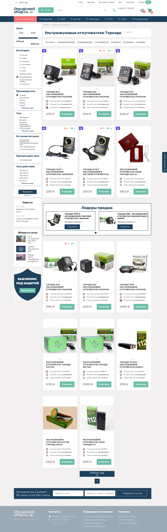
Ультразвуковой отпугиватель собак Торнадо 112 (94, 442)
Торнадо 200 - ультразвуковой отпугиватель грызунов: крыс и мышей (96, 94)
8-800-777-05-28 (125, 8)
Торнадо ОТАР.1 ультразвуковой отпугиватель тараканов (59, 171)
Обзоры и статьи (27, 232)
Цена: (19, 28)
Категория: (22, 50)
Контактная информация (96, 520)
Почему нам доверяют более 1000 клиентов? (27, 220)
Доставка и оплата (127, 516)
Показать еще (97, 473)
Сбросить (27, 195)
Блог (120, 2)
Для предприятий (25, 19)
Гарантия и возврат (128, 523)
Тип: (18, 113)
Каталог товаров (126, 520)
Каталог (46, 10)
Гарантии (91, 2)
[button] (60, 166)
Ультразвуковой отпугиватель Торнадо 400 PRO (58, 364)
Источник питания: (27, 136)
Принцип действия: (27, 156)
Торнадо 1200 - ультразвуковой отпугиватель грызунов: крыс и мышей (133, 287)
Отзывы (144, 2)
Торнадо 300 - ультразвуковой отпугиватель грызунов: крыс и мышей (133, 94)
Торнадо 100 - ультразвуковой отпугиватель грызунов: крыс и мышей (96, 287)
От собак (122, 19)
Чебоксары (22, 2)
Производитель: (26, 91)
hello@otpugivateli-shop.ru (63, 516)
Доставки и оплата (107, 2)
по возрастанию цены (66, 42)
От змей (61, 19)
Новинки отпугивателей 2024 (33, 249)
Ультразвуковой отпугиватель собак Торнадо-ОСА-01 (131, 171)
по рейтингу (115, 42)
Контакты (130, 2)
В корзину (67, 114)
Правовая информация (95, 526)
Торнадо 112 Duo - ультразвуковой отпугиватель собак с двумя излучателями (131, 364)
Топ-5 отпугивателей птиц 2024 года (33, 240)
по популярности (101, 42)
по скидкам (140, 42)
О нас (80, 2)
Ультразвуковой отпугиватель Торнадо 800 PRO (95, 364)
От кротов (75, 19)
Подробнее (72, 227)
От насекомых (93, 19)
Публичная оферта (93, 523)
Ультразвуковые (140, 19)
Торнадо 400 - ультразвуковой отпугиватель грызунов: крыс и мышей (132, 216)
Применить (27, 192)
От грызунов (46, 19)
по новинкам (128, 42)
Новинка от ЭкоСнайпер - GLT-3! (26, 210)
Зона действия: (25, 166)
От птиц (109, 19)
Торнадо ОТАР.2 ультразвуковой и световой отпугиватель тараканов (96, 171)
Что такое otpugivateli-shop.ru (98, 516)
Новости (28, 202)
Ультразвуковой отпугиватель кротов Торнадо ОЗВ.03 (57, 442)
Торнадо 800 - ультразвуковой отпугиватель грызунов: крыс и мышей (59, 94)
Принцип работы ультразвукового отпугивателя (33, 258)
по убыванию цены (85, 42)
